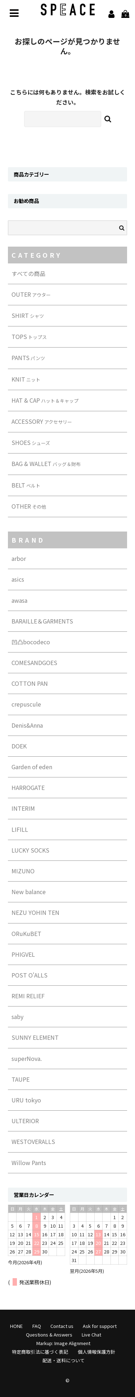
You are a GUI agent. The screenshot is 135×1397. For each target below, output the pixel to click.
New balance (29, 891)
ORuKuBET (26, 933)
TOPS (29, 336)
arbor (19, 558)
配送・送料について (63, 1360)
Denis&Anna (27, 725)
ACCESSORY (42, 421)
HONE (16, 1326)
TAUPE (21, 1079)
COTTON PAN (30, 683)
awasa (19, 600)
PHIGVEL (23, 954)
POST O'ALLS (30, 975)
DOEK (19, 746)
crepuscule (26, 704)
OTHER (29, 506)
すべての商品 (28, 273)
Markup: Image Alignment (63, 1343)
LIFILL (20, 829)
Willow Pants (29, 1162)
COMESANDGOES (34, 662)
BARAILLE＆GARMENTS (42, 621)
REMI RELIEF (28, 995)
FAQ (36, 1326)
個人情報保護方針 (96, 1351)
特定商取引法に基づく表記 (40, 1351)
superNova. (27, 1058)
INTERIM (23, 808)
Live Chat (91, 1334)
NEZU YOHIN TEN (35, 912)
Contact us (61, 1326)
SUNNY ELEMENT (35, 1037)
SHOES (31, 442)
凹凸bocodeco (31, 641)
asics (18, 579)
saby (17, 1016)
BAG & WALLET (46, 463)
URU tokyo (26, 1100)
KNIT (26, 379)
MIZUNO (23, 871)
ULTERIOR (25, 1120)
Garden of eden (32, 766)
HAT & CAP (45, 400)
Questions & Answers (49, 1334)
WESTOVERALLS (33, 1141)
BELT (26, 485)
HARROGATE (28, 787)
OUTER (31, 294)
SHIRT (28, 315)
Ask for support (100, 1326)
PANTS (28, 357)
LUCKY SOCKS (30, 850)
